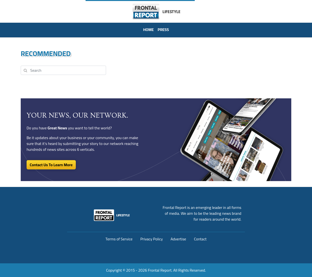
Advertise (178, 239)
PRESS (163, 29)
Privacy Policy (151, 239)
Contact (200, 239)
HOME (148, 29)
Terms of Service (119, 239)
